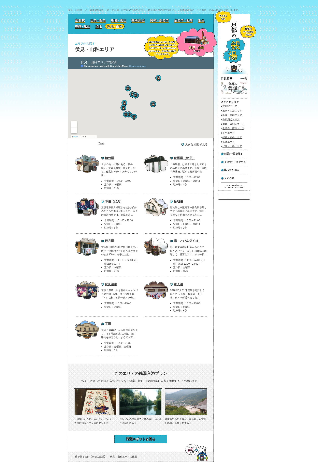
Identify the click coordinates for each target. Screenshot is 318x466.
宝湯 (108, 323)
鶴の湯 (109, 158)
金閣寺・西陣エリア (233, 128)
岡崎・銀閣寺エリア (233, 124)
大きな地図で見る (196, 144)
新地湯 (178, 201)
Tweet (101, 143)
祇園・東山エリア (232, 115)
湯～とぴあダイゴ (186, 241)
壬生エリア (228, 132)
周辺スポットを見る (140, 439)
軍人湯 (178, 284)
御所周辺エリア (231, 119)
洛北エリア (228, 141)
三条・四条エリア (232, 110)
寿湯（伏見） (114, 201)
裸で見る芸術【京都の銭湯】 (90, 456)
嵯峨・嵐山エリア (232, 137)
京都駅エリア (229, 106)
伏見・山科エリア (232, 146)
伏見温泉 (111, 284)
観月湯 (109, 241)
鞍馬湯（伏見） (184, 158)
